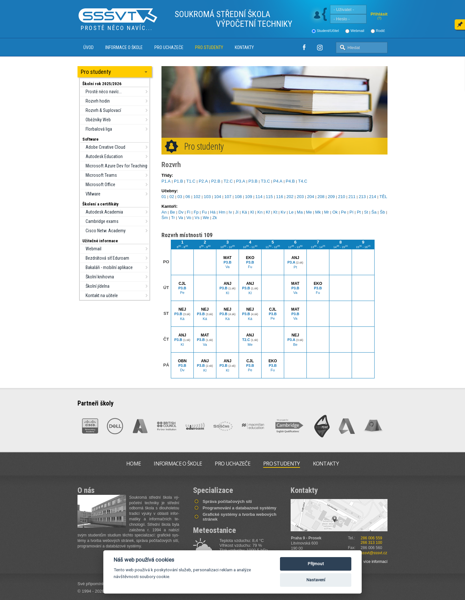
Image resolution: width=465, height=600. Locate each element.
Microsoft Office (100, 184)
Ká (244, 212)
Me (309, 212)
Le (291, 212)
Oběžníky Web (98, 119)
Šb (382, 212)
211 (352, 196)
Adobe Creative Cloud (105, 147)
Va (180, 217)
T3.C (265, 181)
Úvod (88, 47)
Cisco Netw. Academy (106, 230)
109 (248, 196)
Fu (204, 212)
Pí (351, 212)
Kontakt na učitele (102, 295)
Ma (300, 212)
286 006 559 (371, 538)
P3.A (240, 181)
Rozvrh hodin (98, 101)
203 (300, 196)
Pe (343, 212)
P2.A (203, 181)
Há (213, 212)
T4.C (302, 181)
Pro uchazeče (168, 47)
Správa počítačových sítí (227, 501)
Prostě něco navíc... (104, 91)
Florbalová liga (99, 129)
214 (372, 196)
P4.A (277, 181)
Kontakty (244, 47)
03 (180, 196)
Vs (197, 217)
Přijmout (316, 563)
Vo (188, 217)
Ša (374, 212)
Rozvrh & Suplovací (103, 110)
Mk (318, 212)
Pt (359, 212)
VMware (93, 193)
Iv (230, 212)
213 (362, 196)
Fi (189, 212)
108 (238, 196)
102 (197, 196)
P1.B (178, 181)
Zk (214, 217)
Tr (173, 217)
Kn (260, 212)
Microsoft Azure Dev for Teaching (116, 165)
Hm (222, 212)
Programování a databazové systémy (239, 507)
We (206, 217)
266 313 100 (371, 542)
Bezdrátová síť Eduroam (107, 258)
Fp (196, 212)
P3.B (252, 181)
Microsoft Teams (101, 175)
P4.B (290, 181)
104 (217, 196)
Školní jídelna (97, 286)
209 (331, 196)
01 (163, 196)
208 (321, 196)
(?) (379, 18)
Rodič (380, 31)
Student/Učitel (328, 31)
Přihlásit (379, 14)
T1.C (190, 181)
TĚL (383, 196)
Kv (283, 212)
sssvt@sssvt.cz (374, 553)
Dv (180, 212)
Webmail (357, 31)
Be (172, 212)
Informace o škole (124, 47)
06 (187, 196)
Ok (335, 212)
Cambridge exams (102, 221)
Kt (275, 212)
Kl (252, 212)
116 (279, 196)
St (366, 212)
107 (228, 196)
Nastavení (315, 579)
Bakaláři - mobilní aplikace (109, 267)
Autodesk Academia (104, 212)
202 (290, 196)
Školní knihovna (100, 276)
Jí (237, 212)
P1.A (165, 181)
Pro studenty (209, 47)
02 (172, 196)
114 (259, 196)
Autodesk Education (104, 156)
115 (269, 196)
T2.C (227, 181)
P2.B (215, 181)
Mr (326, 212)
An (164, 212)
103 (207, 196)
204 (310, 196)
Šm (164, 217)
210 (341, 196)
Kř (268, 212)
